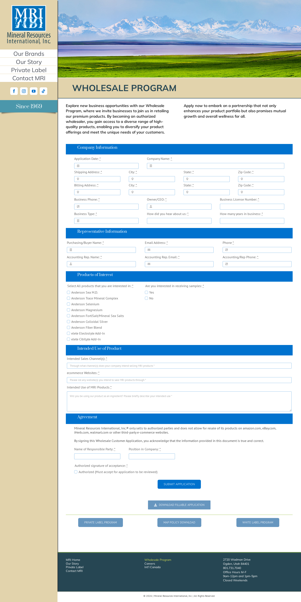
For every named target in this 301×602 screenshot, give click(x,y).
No (151, 298)
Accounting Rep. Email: (162, 257)
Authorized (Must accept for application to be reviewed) (118, 472)
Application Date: (87, 159)
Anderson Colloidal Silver (89, 321)
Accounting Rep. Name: (84, 257)
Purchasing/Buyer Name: (85, 243)
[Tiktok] (43, 91)
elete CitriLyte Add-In (86, 339)
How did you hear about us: (168, 214)
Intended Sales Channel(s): (87, 358)
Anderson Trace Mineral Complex (94, 298)
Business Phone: (87, 199)
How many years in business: (241, 214)
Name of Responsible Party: (94, 449)
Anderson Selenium (85, 304)
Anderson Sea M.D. (84, 292)
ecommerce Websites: (83, 373)
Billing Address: (86, 185)
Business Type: (85, 214)
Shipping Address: (88, 172)
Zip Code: (246, 172)
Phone (228, 243)
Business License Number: (239, 199)
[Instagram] (24, 91)
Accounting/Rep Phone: (240, 257)
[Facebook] (14, 91)
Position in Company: (145, 449)
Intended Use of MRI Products (89, 387)
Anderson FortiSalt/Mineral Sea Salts (97, 316)
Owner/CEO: (157, 199)
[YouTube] (33, 91)
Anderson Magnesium (86, 310)
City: (133, 172)
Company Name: (159, 159)
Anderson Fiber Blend (86, 327)
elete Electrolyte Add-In (88, 333)
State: (189, 172)
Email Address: (156, 243)
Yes (151, 292)
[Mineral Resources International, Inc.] (28, 7)
